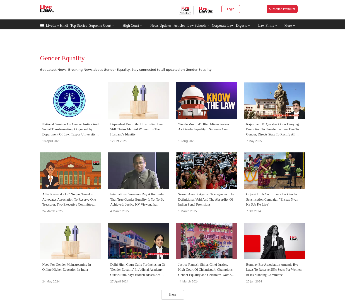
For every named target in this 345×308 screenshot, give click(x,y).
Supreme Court (100, 25)
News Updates (160, 25)
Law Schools (198, 25)
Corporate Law (223, 25)
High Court (131, 25)
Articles (179, 25)
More (290, 25)
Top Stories (78, 25)
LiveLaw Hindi (57, 25)
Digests (241, 25)
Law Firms (267, 25)
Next (172, 294)
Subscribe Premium (282, 9)
